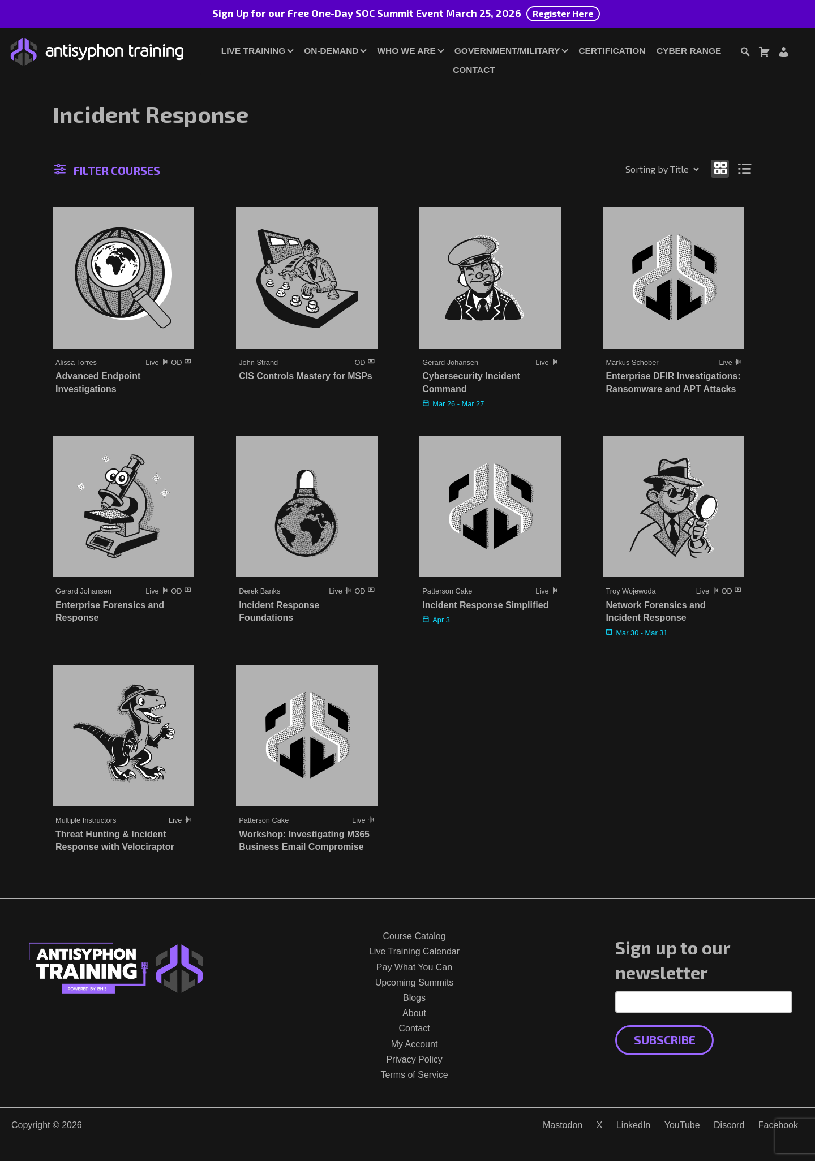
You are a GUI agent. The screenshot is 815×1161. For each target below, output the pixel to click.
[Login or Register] (783, 53)
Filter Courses (107, 170)
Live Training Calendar (414, 951)
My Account (414, 1044)
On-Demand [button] (331, 50)
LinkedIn (633, 1125)
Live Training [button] (253, 50)
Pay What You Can (414, 967)
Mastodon (562, 1125)
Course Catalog (414, 936)
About (414, 1013)
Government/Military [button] (507, 50)
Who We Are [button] (406, 50)
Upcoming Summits (414, 982)
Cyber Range (689, 50)
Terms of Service (414, 1075)
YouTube (682, 1125)
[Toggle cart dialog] (764, 53)
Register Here (563, 13)
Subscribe (665, 1040)
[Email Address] (703, 1002)
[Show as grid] (720, 168)
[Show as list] (745, 168)
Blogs (414, 998)
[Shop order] (638, 169)
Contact (474, 70)
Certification (611, 50)
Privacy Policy (414, 1059)
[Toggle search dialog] (745, 53)
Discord (729, 1125)
